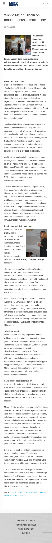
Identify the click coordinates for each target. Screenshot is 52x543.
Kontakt (26, 533)
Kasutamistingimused (26, 525)
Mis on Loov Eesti (26, 521)
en (44, 3)
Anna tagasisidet (26, 529)
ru (48, 3)
